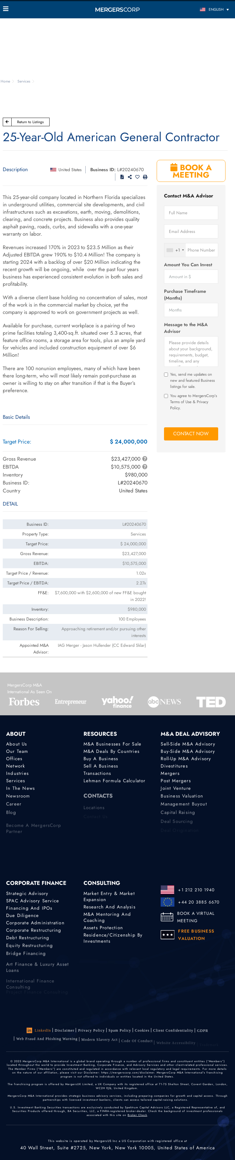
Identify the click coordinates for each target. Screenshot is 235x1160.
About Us (16, 744)
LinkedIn (39, 1030)
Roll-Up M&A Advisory (186, 759)
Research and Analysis (110, 907)
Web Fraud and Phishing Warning (47, 1042)
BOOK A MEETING (191, 171)
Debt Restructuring (28, 940)
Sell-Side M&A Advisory (188, 744)
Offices (14, 759)
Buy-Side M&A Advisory (188, 751)
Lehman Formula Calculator (115, 782)
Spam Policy (120, 1031)
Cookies (142, 1031)
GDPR (202, 1033)
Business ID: (103, 169)
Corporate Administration (35, 923)
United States (70, 170)
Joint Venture (176, 790)
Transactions (97, 774)
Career (13, 808)
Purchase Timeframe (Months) (185, 294)
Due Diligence (22, 915)
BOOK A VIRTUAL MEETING (196, 917)
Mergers (170, 774)
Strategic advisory (27, 893)
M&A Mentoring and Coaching (107, 917)
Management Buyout (184, 808)
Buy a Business (101, 759)
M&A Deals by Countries (112, 751)
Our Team (17, 751)
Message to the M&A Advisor (186, 328)
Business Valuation (182, 799)
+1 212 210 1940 (196, 890)
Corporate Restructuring (34, 931)
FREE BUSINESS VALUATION (196, 934)
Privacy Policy (91, 1030)
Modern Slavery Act (99, 1045)
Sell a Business (101, 766)
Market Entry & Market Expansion (109, 896)
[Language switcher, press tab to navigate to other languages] (203, 9)
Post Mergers (176, 782)
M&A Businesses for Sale (113, 744)
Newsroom (18, 799)
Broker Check (137, 1115)
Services (15, 782)
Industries (17, 774)
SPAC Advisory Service (32, 901)
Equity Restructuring (29, 949)
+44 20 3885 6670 (198, 902)
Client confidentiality (173, 1032)
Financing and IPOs (29, 908)
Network (15, 766)
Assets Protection (103, 928)
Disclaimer (65, 1030)
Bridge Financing (26, 958)
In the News (20, 790)
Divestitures (174, 766)
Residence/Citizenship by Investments (113, 939)
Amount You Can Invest (188, 265)
